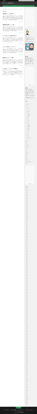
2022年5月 (27, 189)
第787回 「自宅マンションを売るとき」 (18, 0)
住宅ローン (27, 143)
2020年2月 (27, 230)
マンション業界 (27, 134)
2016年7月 (27, 295)
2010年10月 (27, 399)
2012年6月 (27, 369)
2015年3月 (27, 319)
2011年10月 (27, 381)
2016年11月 (27, 289)
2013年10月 (27, 345)
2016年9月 (27, 292)
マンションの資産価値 (28, 126)
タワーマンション (27, 108)
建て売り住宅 (27, 152)
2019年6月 (27, 242)
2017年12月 (27, 269)
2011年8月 (27, 384)
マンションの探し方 (27, 120)
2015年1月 (27, 322)
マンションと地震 (27, 111)
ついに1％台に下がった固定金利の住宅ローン (10, 35)
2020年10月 (27, 218)
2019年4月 (27, 245)
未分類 (26, 155)
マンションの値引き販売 (31, 96)
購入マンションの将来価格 (28, 161)
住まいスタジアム (30, 41)
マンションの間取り (27, 129)
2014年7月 (27, 331)
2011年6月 (27, 387)
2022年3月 (27, 192)
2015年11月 (27, 307)
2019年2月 (27, 248)
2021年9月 (27, 201)
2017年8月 (27, 275)
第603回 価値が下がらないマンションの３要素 (30, 97)
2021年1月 (27, 213)
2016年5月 (27, 298)
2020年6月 (27, 224)
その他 (26, 105)
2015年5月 (27, 316)
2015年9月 (27, 310)
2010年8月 (27, 402)
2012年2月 (27, 375)
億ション (26, 149)
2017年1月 (27, 286)
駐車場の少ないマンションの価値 (8, 57)
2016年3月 (27, 301)
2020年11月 (27, 216)
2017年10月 (27, 272)
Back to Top (18, 407)
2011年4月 (27, 390)
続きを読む (21, 21)
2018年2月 (27, 266)
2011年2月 (27, 393)
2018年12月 (27, 251)
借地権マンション (27, 146)
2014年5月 (27, 334)
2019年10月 (27, 236)
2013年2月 (27, 357)
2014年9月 (27, 328)
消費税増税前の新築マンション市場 (8, 24)
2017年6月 (27, 278)
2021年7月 (27, 204)
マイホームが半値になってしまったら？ (9, 46)
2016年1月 (27, 304)
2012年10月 (27, 363)
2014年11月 (27, 325)
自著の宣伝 (27, 158)
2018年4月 (27, 263)
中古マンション (27, 140)
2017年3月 (27, 283)
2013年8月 (27, 348)
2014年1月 (27, 340)
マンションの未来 (27, 123)
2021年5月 (27, 207)
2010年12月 (27, 396)
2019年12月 (27, 233)
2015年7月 (27, 313)
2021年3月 (27, 210)
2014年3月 (27, 337)
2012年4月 (27, 372)
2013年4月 (27, 354)
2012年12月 (27, 360)
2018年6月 (27, 260)
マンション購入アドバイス (28, 137)
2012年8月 (27, 366)
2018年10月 (27, 254)
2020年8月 (27, 221)
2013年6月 (27, 351)
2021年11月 (27, 198)
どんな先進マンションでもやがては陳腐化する (10, 68)
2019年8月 (27, 239)
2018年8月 (27, 257)
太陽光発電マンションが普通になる (8, 13)
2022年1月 (27, 195)
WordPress (23, 412)
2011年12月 (27, 378)
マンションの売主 (27, 117)
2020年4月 (27, 227)
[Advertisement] (29, 17)
